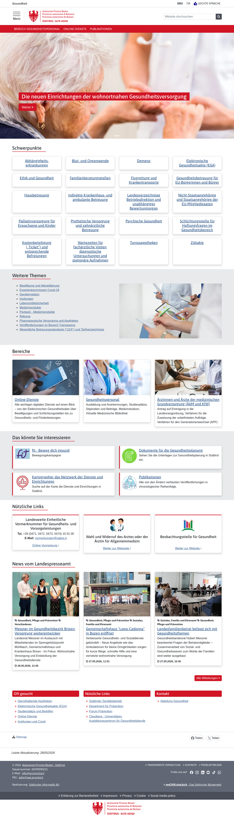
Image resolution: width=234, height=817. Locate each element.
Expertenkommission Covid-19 (39, 290)
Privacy (126, 795)
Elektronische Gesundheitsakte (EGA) (197, 163)
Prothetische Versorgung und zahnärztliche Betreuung (90, 225)
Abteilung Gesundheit (174, 701)
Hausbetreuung (36, 195)
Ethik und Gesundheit (37, 178)
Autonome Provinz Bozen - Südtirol (43, 765)
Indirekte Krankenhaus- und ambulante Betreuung (90, 197)
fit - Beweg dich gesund (50, 450)
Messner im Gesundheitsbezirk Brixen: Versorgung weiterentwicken (45, 631)
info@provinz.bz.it (33, 773)
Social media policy (162, 795)
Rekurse (25, 316)
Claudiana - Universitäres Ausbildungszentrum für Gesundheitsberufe (117, 718)
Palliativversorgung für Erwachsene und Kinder (37, 223)
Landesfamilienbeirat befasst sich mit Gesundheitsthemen (187, 631)
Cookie (140, 795)
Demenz (143, 161)
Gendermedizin (29, 294)
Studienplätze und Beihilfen (35, 711)
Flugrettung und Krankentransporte (144, 180)
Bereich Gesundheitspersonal (37, 29)
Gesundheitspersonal (102, 399)
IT (188, 3)
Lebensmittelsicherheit (34, 303)
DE (180, 3)
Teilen (197, 738)
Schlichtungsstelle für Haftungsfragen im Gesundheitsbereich (197, 225)
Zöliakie (197, 242)
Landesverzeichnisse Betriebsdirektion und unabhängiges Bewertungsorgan (144, 201)
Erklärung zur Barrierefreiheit (78, 795)
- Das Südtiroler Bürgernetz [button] (192, 784)
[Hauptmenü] (16, 16)
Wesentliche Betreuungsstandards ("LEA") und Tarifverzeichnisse (62, 329)
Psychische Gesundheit (144, 221)
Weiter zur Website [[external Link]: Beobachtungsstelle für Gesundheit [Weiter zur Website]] (188, 548)
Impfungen (26, 298)
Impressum (109, 795)
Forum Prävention (100, 711)
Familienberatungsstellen (90, 178)
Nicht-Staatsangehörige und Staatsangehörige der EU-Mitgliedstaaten (197, 199)
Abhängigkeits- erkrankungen (37, 163)
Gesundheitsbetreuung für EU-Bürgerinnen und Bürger (197, 180)
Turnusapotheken (144, 242)
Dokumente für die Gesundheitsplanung (171, 450)
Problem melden (210, 764)
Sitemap (21, 737)
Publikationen (101, 29)
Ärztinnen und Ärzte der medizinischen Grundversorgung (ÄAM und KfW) (188, 401)
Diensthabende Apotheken (35, 701)
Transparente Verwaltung (163, 764)
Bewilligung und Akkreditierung (39, 285)
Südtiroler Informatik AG (44, 784)
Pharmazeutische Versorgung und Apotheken (49, 320)
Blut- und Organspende (90, 161)
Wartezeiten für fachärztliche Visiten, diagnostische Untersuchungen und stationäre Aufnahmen (90, 251)
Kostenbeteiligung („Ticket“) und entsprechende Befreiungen (36, 249)
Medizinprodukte (30, 307)
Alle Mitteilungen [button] (208, 678)
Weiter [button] (27, 107)
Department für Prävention (106, 706)
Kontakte (190, 764)
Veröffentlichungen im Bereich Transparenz (48, 325)
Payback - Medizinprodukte (37, 312)
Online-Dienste (74, 29)
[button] (8, 86)
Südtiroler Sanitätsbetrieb (105, 701)
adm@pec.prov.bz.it (31, 777)
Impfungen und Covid (32, 721)
